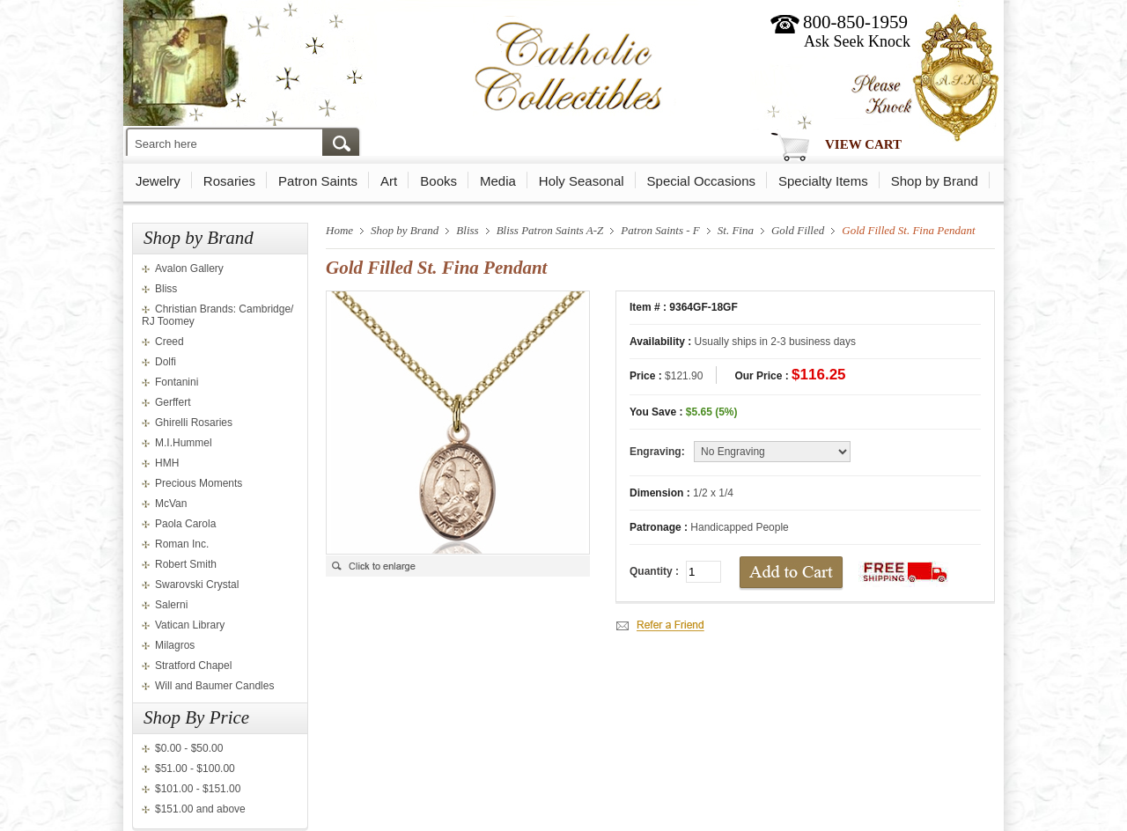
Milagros (175, 645)
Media (498, 180)
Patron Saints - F (660, 230)
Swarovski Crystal (197, 584)
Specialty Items (823, 180)
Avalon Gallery (189, 268)
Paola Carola (185, 524)
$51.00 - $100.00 (195, 768)
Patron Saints (317, 180)
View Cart (863, 144)
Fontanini (176, 382)
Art (388, 180)
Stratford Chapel (193, 665)
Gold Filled (797, 230)
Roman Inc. (182, 544)
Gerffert (172, 402)
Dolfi (165, 362)
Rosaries (229, 180)
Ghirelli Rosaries (193, 422)
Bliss (166, 289)
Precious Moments (198, 483)
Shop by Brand (934, 180)
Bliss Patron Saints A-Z (550, 230)
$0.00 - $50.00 (189, 748)
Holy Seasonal (581, 180)
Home (339, 230)
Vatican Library (190, 625)
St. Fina (736, 230)
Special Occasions (701, 180)
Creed (169, 341)
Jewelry (158, 180)
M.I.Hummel (183, 443)
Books (438, 180)
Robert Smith (186, 564)
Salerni (171, 605)
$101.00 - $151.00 (197, 789)
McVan (171, 503)
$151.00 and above (200, 809)
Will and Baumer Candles (214, 686)
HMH (167, 463)
